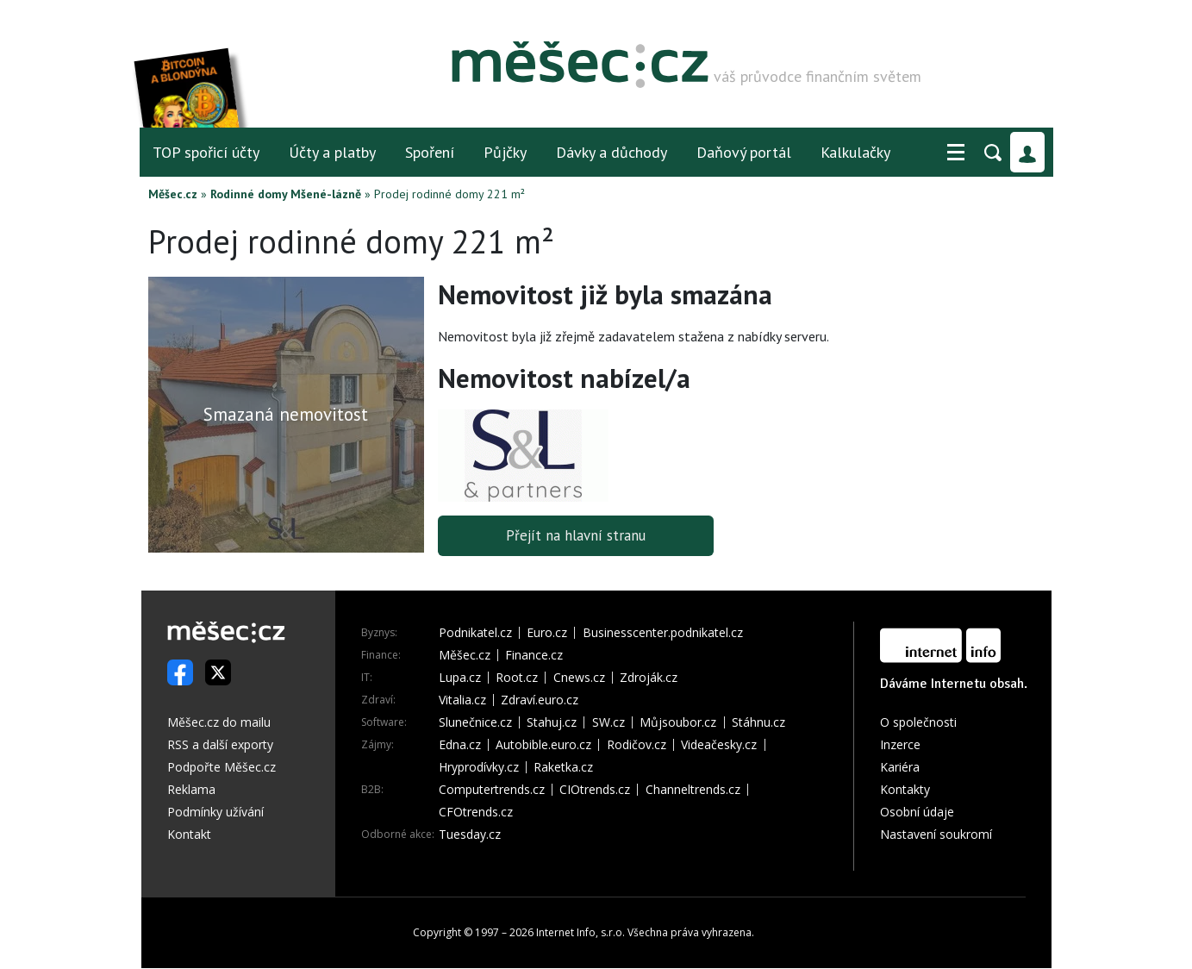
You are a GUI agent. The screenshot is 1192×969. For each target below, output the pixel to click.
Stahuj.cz (552, 723)
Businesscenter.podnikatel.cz (663, 634)
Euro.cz (547, 634)
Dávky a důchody (611, 152)
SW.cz (608, 723)
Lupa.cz (460, 678)
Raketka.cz (563, 768)
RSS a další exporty (220, 745)
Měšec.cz (172, 194)
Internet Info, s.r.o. (580, 933)
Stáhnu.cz (758, 723)
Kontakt (189, 835)
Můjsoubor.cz (678, 723)
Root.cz (517, 678)
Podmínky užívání (215, 812)
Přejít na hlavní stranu (575, 536)
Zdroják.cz (648, 678)
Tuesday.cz (470, 835)
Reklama (191, 790)
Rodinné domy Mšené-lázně (285, 194)
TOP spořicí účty (206, 152)
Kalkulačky (855, 152)
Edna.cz (460, 746)
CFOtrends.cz (476, 813)
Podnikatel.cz (475, 634)
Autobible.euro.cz (543, 746)
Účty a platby (332, 152)
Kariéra (900, 768)
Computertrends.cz (492, 791)
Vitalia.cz (462, 701)
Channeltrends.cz (693, 791)
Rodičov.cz (636, 746)
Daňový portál (743, 152)
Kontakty (905, 790)
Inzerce (900, 745)
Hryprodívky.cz (479, 768)
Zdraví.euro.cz (539, 701)
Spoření (429, 152)
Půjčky (505, 152)
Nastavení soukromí (936, 835)
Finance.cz (534, 656)
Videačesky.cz (719, 746)
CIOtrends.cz (594, 791)
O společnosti (918, 723)
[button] (955, 152)
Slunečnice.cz (475, 723)
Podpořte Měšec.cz (221, 768)
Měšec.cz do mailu (219, 723)
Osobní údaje (917, 812)
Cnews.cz (579, 678)
